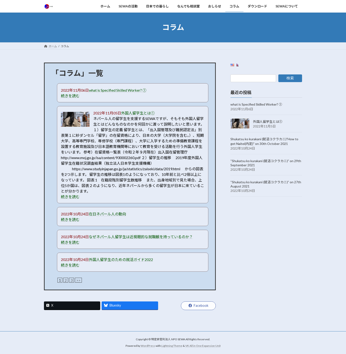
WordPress (148, 345)
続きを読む (70, 96)
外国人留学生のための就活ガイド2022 (121, 259)
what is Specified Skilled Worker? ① (117, 90)
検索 (290, 78)
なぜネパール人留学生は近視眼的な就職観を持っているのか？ (141, 236)
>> (78, 280)
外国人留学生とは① (138, 113)
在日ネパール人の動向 (107, 214)
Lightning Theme (171, 345)
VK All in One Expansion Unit (203, 345)
